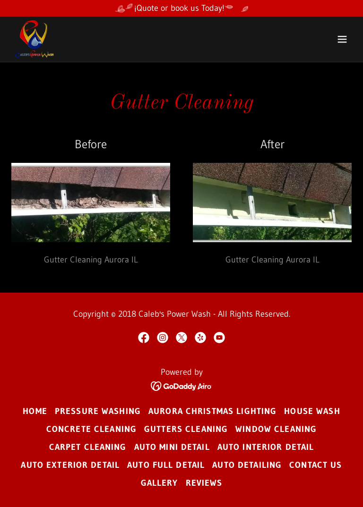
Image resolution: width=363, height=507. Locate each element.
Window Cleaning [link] (276, 429)
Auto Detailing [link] (247, 465)
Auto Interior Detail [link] (265, 447)
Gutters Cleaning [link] (186, 429)
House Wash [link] (312, 411)
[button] (342, 39)
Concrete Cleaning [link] (91, 429)
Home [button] (35, 411)
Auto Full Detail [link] (166, 465)
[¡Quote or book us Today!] (181, 8)
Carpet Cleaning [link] (88, 447)
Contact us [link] (315, 465)
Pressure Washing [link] (98, 411)
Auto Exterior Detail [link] (70, 465)
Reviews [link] (204, 483)
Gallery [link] (159, 483)
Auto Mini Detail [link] (172, 447)
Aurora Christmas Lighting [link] (212, 411)
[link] (35, 39)
